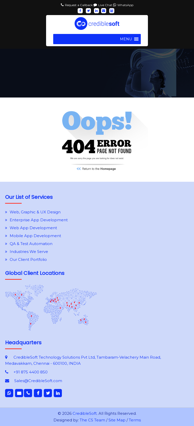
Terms (135, 420)
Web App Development (33, 227)
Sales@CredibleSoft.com (38, 380)
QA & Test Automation (31, 243)
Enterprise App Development (39, 219)
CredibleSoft (85, 413)
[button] (126, 39)
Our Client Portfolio (28, 259)
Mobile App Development (35, 235)
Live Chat (105, 5)
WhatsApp (125, 5)
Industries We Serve (29, 251)
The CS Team (92, 420)
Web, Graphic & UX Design (35, 212)
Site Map (117, 420)
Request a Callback (79, 5)
